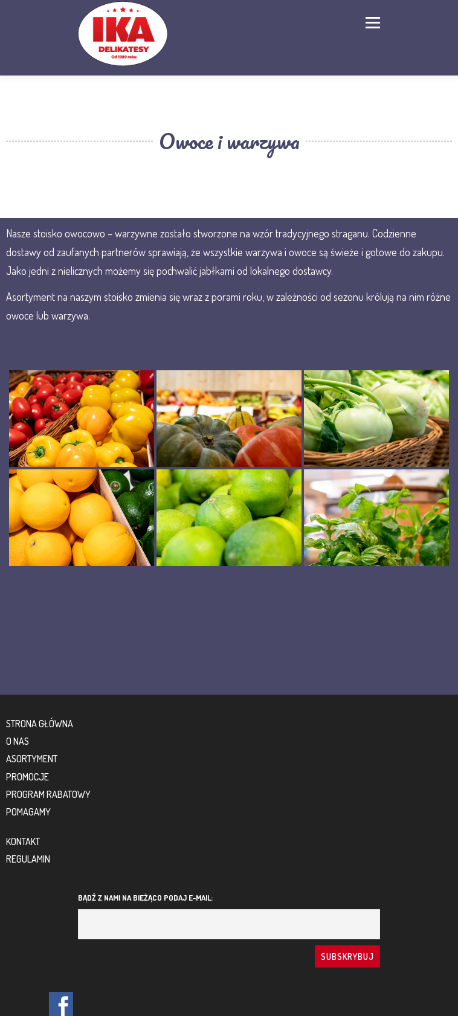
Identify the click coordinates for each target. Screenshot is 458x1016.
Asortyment (31, 759)
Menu (371, 22)
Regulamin (28, 859)
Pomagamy (28, 812)
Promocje (27, 777)
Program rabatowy (48, 794)
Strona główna (39, 724)
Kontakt (23, 841)
